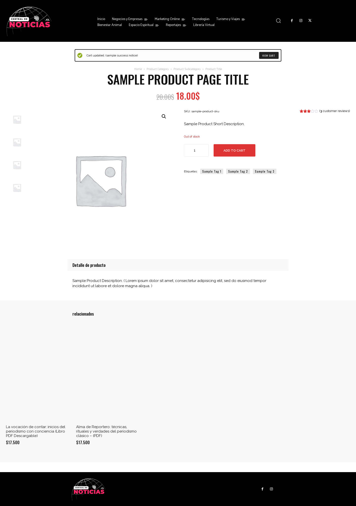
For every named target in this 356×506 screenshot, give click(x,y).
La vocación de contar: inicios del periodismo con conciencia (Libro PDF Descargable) (35, 431)
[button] (278, 20)
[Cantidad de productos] (196, 150)
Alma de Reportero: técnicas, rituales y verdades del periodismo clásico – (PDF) (106, 431)
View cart (268, 55)
